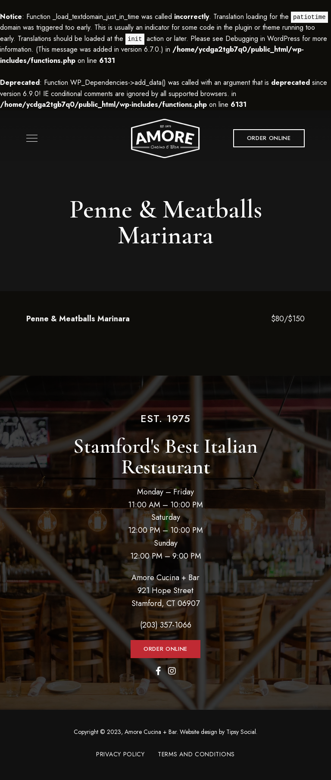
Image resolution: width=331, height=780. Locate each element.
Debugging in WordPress (262, 39)
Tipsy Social (241, 731)
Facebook (158, 671)
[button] (269, 138)
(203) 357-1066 (165, 625)
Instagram (172, 671)
